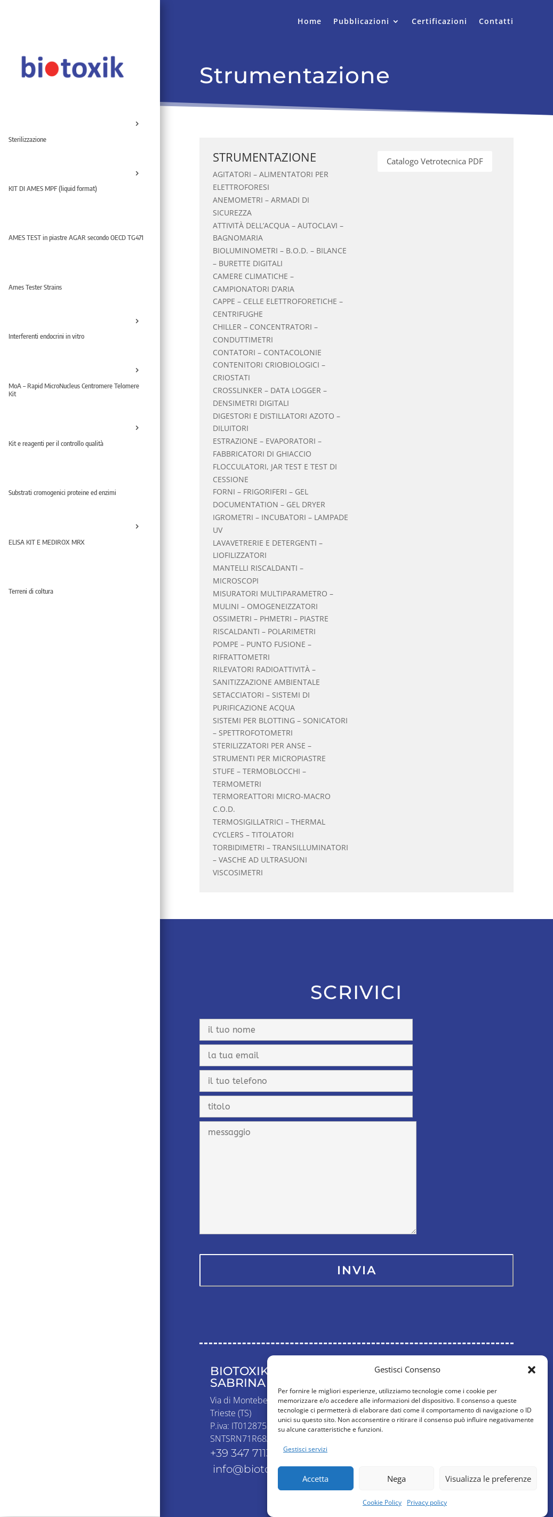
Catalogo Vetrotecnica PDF (435, 161)
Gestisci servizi (305, 1467)
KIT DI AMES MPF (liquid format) (53, 188)
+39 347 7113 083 (252, 1453)
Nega (396, 1496)
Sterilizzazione (27, 139)
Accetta (315, 1496)
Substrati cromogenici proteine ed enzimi (62, 492)
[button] (531, 1388)
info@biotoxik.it (253, 1469)
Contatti (496, 22)
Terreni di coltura (31, 591)
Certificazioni (439, 22)
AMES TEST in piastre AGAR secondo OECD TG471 (76, 237)
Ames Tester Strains (35, 287)
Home (310, 22)
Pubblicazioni (361, 22)
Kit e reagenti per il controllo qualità (56, 443)
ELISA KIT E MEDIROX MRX (47, 542)
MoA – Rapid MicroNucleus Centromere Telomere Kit (74, 389)
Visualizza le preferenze (488, 1496)
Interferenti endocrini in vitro (46, 336)
